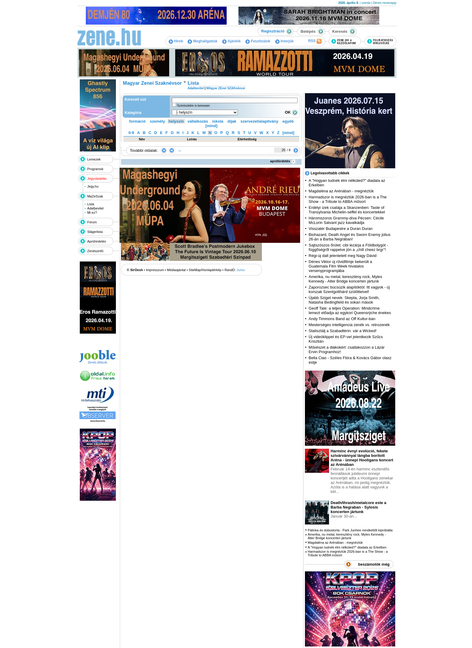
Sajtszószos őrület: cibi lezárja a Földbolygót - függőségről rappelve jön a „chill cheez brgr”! (348, 247)
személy (157, 121)
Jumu (241, 270)
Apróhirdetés (96, 241)
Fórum (92, 222)
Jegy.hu (93, 186)
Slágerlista (95, 232)
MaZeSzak (95, 196)
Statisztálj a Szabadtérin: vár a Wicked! (342, 331)
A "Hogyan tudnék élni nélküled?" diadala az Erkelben (347, 547)
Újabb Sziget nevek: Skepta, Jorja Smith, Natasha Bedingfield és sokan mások (344, 299)
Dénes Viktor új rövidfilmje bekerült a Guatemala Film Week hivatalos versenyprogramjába (340, 266)
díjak (231, 121)
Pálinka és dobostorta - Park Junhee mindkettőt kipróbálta (350, 530)
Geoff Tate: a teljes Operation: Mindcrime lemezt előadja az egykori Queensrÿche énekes (350, 310)
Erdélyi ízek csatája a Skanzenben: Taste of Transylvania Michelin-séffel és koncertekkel (347, 209)
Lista (90, 204)
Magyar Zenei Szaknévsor (152, 83)
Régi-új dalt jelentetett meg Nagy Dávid (342, 255)
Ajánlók (231, 41)
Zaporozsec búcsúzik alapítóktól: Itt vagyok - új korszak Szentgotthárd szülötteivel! (349, 289)
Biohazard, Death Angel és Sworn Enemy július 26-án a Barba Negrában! (349, 236)
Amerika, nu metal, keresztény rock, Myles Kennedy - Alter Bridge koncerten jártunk (345, 278)
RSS (314, 41)
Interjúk (284, 41)
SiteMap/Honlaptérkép (205, 270)
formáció (137, 121)
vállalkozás (198, 121)
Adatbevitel (95, 208)
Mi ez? (92, 212)
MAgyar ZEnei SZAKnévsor (225, 88)
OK (291, 112)
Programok (95, 169)
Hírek (176, 41)
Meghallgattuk (202, 41)
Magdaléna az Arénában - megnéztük (341, 191)
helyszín (176, 121)
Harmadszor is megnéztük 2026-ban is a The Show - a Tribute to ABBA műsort (348, 199)
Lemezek (94, 159)
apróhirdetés (283, 161)
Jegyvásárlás (97, 178)
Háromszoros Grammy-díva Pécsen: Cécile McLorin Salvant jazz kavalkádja (346, 220)
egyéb (288, 121)
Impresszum (155, 270)
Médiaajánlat (176, 270)
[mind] (211, 126)
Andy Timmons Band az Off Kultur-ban (342, 318)
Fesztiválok (257, 41)
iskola (217, 121)
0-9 (131, 132)
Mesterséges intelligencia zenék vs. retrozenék (349, 324)
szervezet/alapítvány (259, 121)
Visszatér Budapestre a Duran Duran (340, 228)
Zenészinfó (95, 251)
